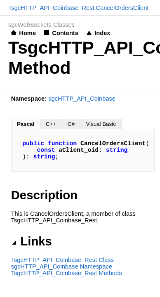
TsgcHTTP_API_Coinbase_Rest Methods (66, 273)
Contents (65, 33)
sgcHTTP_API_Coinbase (81, 98)
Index (102, 33)
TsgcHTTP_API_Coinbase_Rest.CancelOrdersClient (78, 8)
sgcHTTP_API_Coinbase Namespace (61, 266)
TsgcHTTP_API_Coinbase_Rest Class (62, 260)
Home (27, 33)
